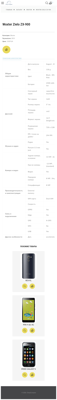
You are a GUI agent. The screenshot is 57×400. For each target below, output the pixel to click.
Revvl (28, 280)
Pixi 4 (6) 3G (28, 324)
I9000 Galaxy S (28, 369)
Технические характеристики (11, 58)
